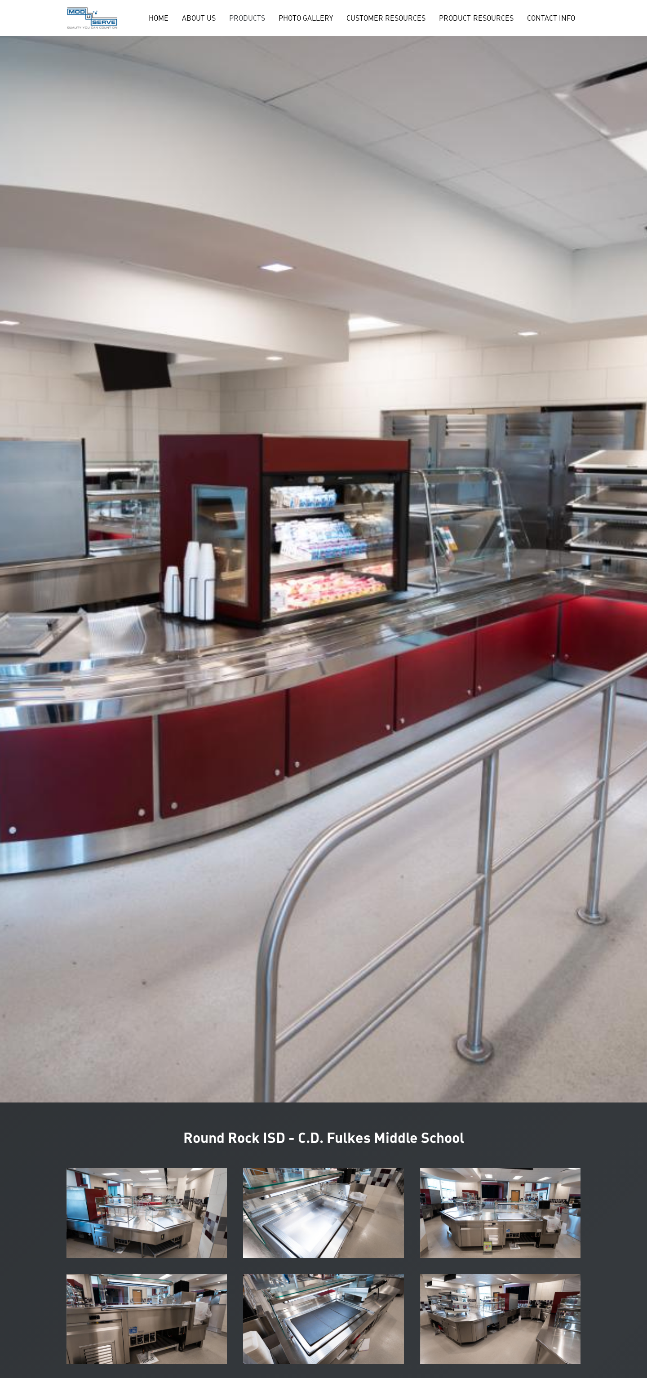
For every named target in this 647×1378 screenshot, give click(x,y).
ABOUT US (199, 17)
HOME (158, 17)
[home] (92, 18)
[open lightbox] (146, 1213)
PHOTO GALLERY (306, 17)
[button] (247, 17)
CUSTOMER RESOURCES (385, 17)
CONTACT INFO (551, 17)
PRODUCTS (247, 17)
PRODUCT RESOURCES (476, 17)
